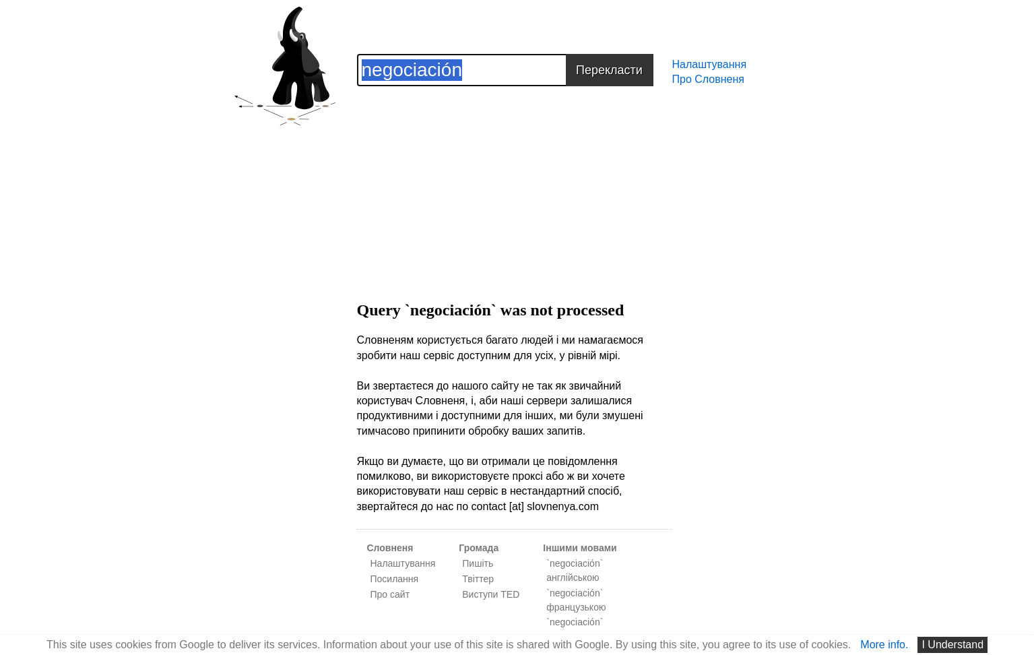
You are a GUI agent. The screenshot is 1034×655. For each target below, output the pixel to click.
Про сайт (390, 594)
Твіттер (478, 578)
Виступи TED (490, 594)
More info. (884, 644)
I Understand (952, 644)
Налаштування (709, 64)
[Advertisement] (514, 180)
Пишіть (477, 563)
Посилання (394, 578)
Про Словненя (708, 79)
